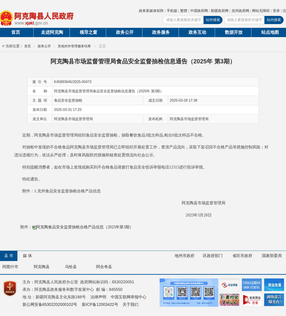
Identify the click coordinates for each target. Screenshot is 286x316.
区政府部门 (213, 256)
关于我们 (130, 304)
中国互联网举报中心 (128, 297)
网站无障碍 (261, 11)
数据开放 (234, 32)
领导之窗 (88, 32)
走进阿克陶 (52, 32)
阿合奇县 (104, 267)
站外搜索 (213, 20)
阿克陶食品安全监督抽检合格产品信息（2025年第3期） (84, 227)
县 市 (8, 256)
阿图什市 (10, 267)
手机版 (172, 11)
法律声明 (98, 297)
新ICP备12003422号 (100, 304)
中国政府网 (199, 11)
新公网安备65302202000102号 (49, 304)
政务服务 (161, 32)
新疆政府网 (219, 11)
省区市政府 (242, 256)
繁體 (183, 11)
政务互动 (197, 32)
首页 (27, 46)
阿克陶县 (42, 267)
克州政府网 (240, 11)
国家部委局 (272, 256)
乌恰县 (71, 267)
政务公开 (125, 32)
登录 (276, 11)
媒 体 (27, 256)
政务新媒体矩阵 (151, 11)
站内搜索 (274, 20)
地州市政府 (184, 256)
